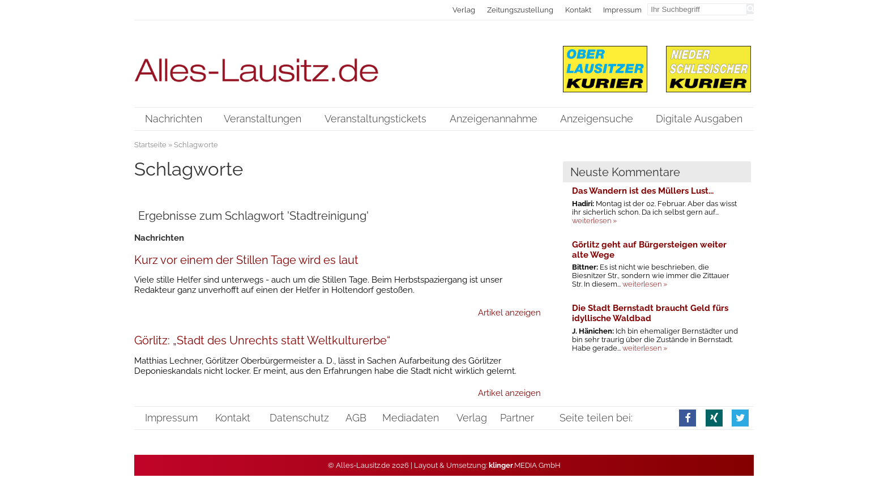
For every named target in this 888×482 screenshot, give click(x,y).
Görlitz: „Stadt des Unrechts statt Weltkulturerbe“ (262, 340)
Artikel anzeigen (509, 313)
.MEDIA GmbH (525, 465)
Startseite (150, 144)
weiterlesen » (594, 220)
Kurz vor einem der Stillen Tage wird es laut (246, 260)
